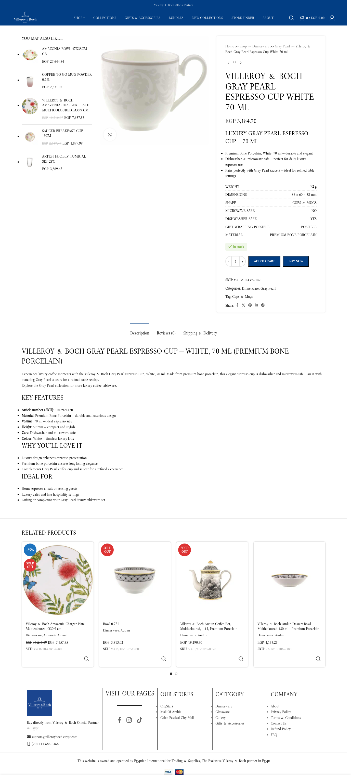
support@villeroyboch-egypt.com (52, 724)
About (275, 694)
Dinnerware (34, 635)
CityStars (166, 694)
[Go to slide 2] (176, 661)
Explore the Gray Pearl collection (45, 385)
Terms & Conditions (286, 705)
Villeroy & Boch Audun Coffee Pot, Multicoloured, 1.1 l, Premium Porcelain (208, 626)
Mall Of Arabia (170, 699)
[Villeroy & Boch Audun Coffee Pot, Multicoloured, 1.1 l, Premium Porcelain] (212, 580)
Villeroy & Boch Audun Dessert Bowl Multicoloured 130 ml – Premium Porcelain (288, 626)
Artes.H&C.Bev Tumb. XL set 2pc (64, 159)
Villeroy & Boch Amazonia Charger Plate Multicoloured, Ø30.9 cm (65, 105)
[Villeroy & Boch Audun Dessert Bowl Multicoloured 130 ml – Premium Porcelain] (289, 580)
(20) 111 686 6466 (43, 731)
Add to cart (264, 261)
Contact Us (279, 711)
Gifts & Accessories (229, 711)
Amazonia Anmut (55, 635)
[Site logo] (25, 17)
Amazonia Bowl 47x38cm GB (64, 51)
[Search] (292, 18)
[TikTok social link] (139, 708)
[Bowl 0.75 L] (135, 580)
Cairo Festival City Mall (177, 705)
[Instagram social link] (129, 708)
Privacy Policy (281, 699)
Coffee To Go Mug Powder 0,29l (67, 77)
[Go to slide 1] (171, 661)
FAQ (274, 722)
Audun (125, 630)
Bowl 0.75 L (111, 624)
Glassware (222, 699)
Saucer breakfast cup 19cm (62, 133)
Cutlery (220, 705)
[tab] (139, 330)
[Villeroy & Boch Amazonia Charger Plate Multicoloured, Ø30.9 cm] (58, 580)
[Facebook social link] (119, 708)
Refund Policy (281, 716)
